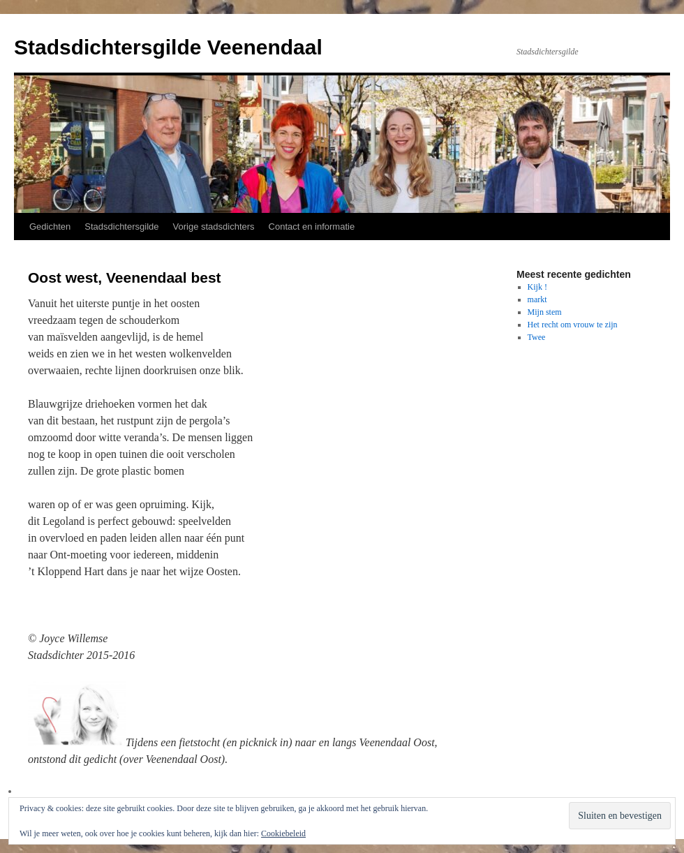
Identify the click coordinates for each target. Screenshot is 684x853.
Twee (537, 337)
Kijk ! (537, 287)
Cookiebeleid (283, 833)
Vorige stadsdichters (214, 226)
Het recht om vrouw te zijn (573, 324)
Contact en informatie (312, 226)
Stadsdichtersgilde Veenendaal (168, 47)
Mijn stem (545, 312)
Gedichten (49, 226)
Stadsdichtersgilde (121, 226)
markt (537, 299)
